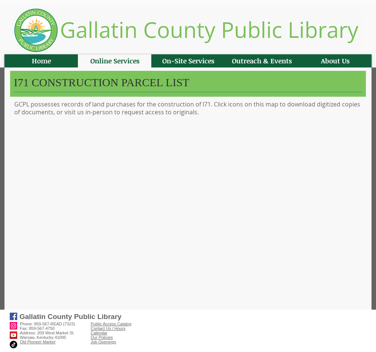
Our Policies (102, 337)
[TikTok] (13, 344)
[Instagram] (13, 326)
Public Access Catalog (111, 324)
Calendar (99, 333)
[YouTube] (13, 335)
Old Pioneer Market (37, 342)
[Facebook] (13, 316)
